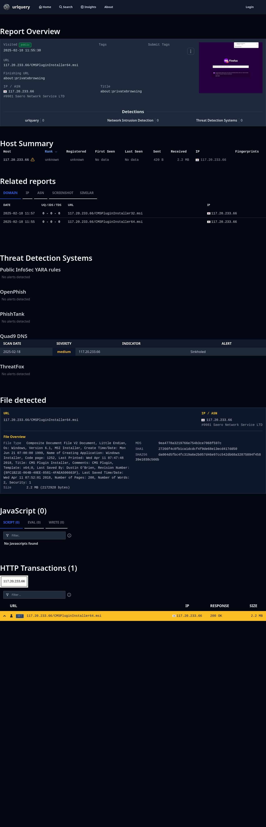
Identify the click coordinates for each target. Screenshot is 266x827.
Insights (88, 7)
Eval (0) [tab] (34, 522)
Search (66, 7)
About (108, 7)
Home (45, 7)
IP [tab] (27, 193)
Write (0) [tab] (56, 522)
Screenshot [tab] (62, 193)
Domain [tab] (10, 193)
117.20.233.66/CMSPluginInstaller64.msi (105, 222)
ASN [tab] (40, 193)
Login (250, 7)
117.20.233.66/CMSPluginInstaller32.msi (105, 213)
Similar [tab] (87, 193)
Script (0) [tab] (11, 522)
